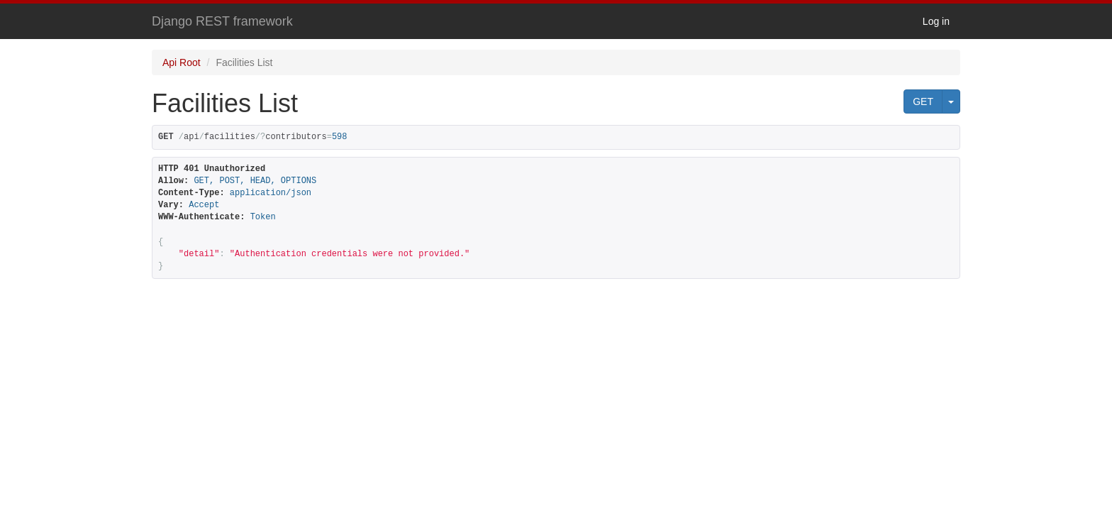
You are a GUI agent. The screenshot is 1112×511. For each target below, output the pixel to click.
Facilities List (244, 62)
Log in (936, 21)
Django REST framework (222, 21)
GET (923, 101)
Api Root (181, 62)
